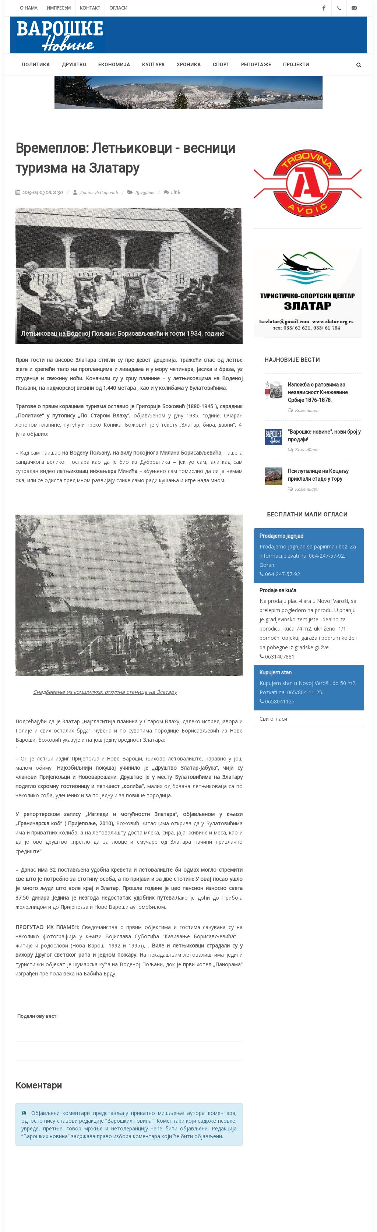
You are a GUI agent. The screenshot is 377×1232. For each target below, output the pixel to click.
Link (172, 192)
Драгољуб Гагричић (95, 192)
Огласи (118, 8)
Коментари (306, 410)
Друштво (144, 192)
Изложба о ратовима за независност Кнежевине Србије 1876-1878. (318, 392)
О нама (29, 8)
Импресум (59, 8)
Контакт (90, 8)
